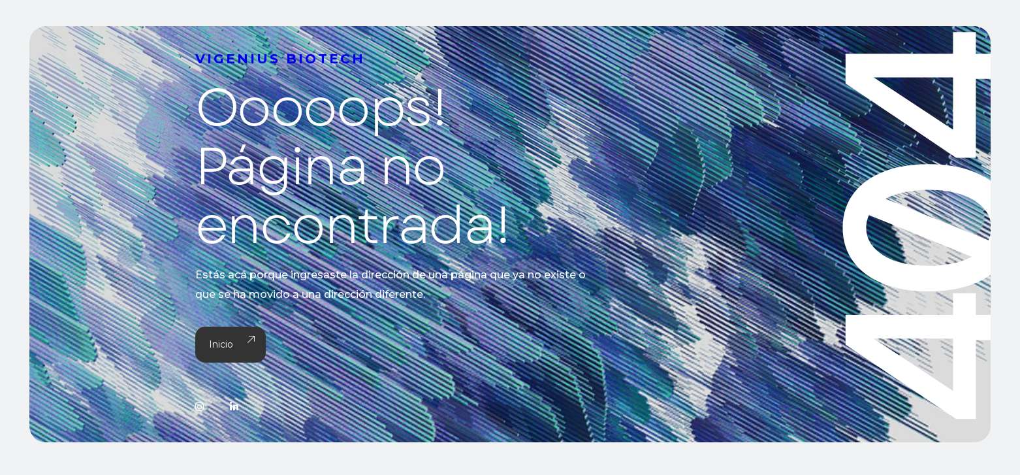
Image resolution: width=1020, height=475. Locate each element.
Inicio (230, 345)
